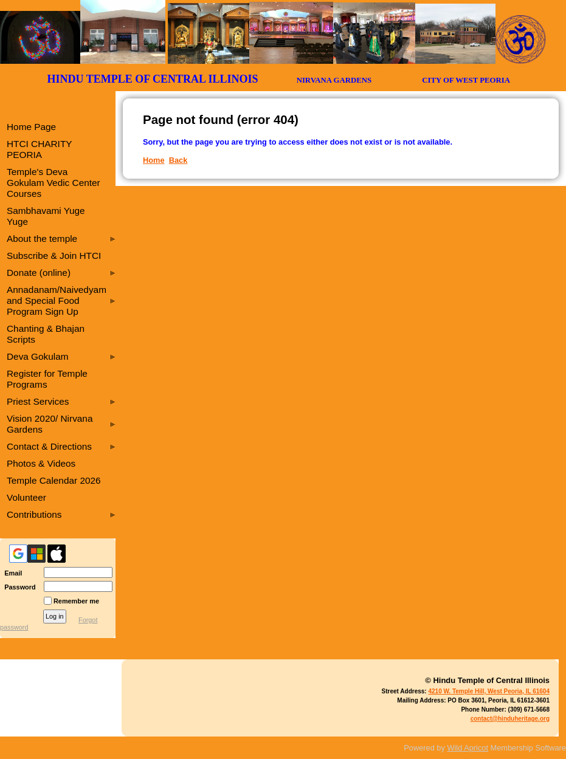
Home (154, 160)
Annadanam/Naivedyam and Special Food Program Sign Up (56, 300)
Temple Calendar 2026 (54, 480)
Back (178, 160)
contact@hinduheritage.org (510, 718)
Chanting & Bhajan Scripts (46, 334)
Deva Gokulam (38, 356)
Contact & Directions (49, 446)
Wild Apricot (467, 747)
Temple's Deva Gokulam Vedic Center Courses (53, 183)
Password (18, 587)
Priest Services (38, 401)
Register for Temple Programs (47, 379)
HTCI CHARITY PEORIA (39, 149)
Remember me (76, 601)
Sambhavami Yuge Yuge (46, 216)
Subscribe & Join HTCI (54, 255)
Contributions (34, 514)
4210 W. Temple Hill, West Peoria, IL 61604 (489, 691)
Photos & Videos (41, 463)
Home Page (31, 127)
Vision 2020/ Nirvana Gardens (49, 423)
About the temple (42, 238)
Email (11, 573)
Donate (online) (39, 272)
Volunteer (26, 497)
